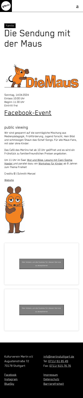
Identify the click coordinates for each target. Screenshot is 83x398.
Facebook (10, 374)
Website (9, 180)
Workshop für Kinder (51, 163)
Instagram (11, 379)
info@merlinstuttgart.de (59, 356)
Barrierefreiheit (54, 383)
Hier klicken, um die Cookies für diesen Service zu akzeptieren (41, 264)
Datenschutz (51, 379)
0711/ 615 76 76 (60, 365)
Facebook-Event (28, 112)
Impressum (51, 374)
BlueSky (9, 383)
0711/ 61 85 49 (58, 361)
